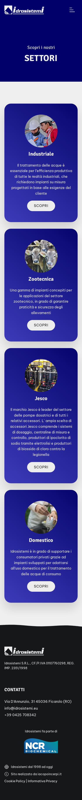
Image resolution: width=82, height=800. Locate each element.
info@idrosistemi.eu (21, 708)
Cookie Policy (14, 781)
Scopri (41, 205)
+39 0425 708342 (20, 715)
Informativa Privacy (42, 781)
